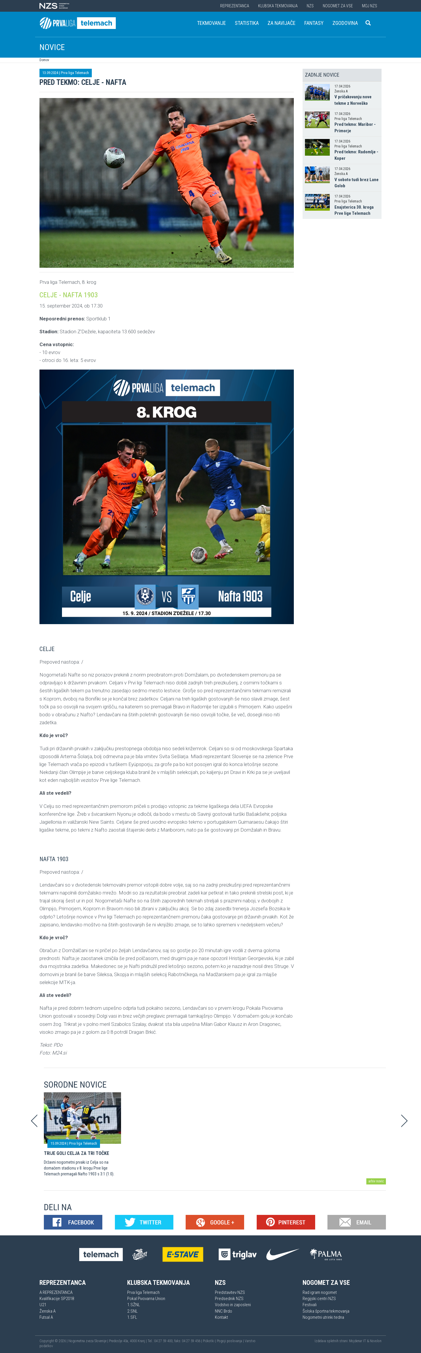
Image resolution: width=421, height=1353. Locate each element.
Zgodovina (345, 23)
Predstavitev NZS (230, 1292)
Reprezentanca (234, 6)
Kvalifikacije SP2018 (56, 1298)
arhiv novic (376, 1181)
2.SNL (132, 1311)
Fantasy (314, 23)
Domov (44, 60)
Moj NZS (369, 6)
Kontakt (221, 1317)
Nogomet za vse (338, 6)
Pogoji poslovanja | (231, 1341)
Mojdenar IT (357, 1341)
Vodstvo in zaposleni (233, 1304)
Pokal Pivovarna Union (146, 1298)
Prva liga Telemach (75, 73)
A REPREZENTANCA (56, 1292)
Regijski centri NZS (319, 1298)
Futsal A (46, 1317)
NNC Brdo (223, 1311)
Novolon (376, 1341)
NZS (310, 6)
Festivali (310, 1304)
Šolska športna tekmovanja (326, 1311)
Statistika (247, 23)
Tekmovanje (211, 23)
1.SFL (132, 1317)
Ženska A (47, 1311)
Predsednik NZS (229, 1298)
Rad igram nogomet (320, 1292)
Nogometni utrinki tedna (323, 1317)
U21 (42, 1304)
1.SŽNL (133, 1304)
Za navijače (282, 23)
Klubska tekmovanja (278, 6)
